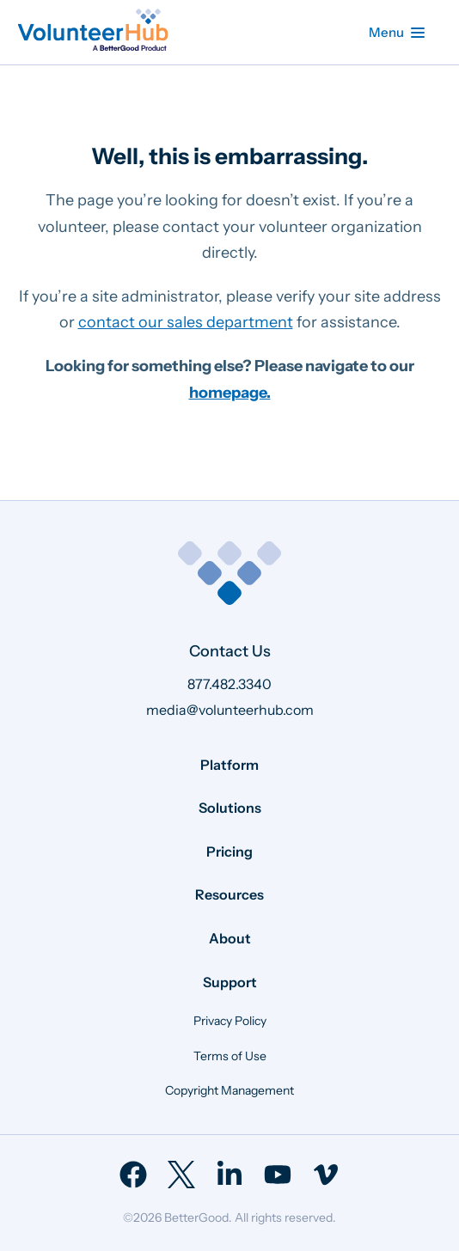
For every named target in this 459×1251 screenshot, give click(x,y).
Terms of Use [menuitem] (229, 1056)
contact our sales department (185, 322)
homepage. (230, 392)
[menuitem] (133, 1174)
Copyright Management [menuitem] (229, 1090)
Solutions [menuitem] (230, 807)
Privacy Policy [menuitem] (229, 1020)
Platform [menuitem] (229, 764)
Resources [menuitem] (229, 894)
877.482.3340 (229, 684)
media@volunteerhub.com (230, 709)
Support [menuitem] (230, 982)
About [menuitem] (230, 938)
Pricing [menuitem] (229, 851)
